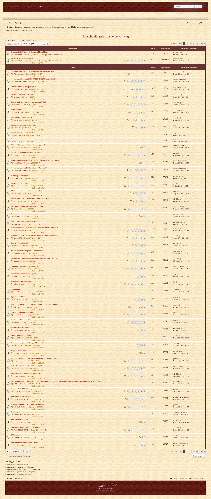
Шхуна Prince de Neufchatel (22, 133)
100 (144, 89)
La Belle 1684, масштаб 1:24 (22, 94)
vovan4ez (17, 120)
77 (138, 230)
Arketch (175, 297)
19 (144, 178)
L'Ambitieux (16, 110)
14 (144, 105)
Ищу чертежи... (17, 214)
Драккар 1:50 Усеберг (19, 297)
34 (138, 269)
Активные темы (26, 31)
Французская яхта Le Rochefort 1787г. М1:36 (29, 168)
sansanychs (176, 95)
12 (138, 105)
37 (138, 361)
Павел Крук (18, 391)
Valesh (16, 261)
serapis (16, 253)
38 (132, 81)
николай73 (18, 346)
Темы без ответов (12, 31)
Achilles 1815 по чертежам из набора (25, 373)
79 (144, 230)
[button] (180, 43)
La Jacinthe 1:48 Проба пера (22, 389)
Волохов (17, 299)
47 (144, 186)
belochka (17, 97)
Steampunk (15, 289)
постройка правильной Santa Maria (25, 153)
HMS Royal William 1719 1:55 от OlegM (26, 366)
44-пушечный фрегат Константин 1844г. (27, 191)
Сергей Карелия (178, 161)
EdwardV (176, 228)
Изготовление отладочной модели (24, 139)
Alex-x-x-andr (19, 74)
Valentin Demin (31, 40)
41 (141, 81)
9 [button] (201, 44)
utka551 (17, 307)
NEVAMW (18, 384)
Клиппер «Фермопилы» (20, 176)
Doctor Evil (18, 55)
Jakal (15, 128)
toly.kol (16, 322)
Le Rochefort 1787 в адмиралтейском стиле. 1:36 (30, 198)
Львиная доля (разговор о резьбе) (24, 266)
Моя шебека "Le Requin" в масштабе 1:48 (27, 251)
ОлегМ (16, 368)
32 (144, 61)
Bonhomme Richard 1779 (20, 320)
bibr (15, 284)
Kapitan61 (17, 353)
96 (132, 89)
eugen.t (16, 155)
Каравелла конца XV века (21, 335)
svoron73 (17, 112)
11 (135, 105)
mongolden (18, 135)
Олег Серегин (19, 186)
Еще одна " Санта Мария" (21, 396)
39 (135, 81)
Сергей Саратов (20, 89)
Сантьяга (176, 290)
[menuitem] (18, 23)
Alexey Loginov (178, 145)
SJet (15, 376)
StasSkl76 (176, 428)
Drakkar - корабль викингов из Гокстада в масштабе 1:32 (34, 258)
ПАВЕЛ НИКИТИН (21, 399)
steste (13, 141)
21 (138, 209)
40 (138, 81)
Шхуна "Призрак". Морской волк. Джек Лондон (30, 145)
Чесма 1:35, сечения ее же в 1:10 (24, 222)
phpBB (101, 486)
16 (135, 178)
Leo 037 (17, 338)
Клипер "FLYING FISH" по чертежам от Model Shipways (34, 235)
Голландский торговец (20, 412)
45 (138, 186)
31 (141, 61)
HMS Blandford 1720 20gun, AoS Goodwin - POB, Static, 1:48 (34, 228)
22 (141, 209)
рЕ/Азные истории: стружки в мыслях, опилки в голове (33, 71)
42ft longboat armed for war (21, 117)
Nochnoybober (16, 224)
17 (138, 178)
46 (141, 186)
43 (132, 186)
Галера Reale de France (20, 327)
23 (144, 209)
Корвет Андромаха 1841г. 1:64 (23, 125)
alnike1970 (18, 238)
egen (174, 184)
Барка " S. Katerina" (19, 351)
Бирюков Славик (179, 412)
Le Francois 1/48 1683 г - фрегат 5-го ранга (28, 206)
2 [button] (187, 44)
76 (135, 230)
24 (144, 284)
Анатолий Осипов (20, 82)
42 (144, 81)
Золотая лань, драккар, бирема (23, 87)
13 (141, 105)
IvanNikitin (18, 163)
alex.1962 (17, 246)
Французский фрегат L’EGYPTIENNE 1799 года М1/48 (33, 79)
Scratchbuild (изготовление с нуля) (105, 36)
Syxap (16, 209)
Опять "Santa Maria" (19, 243)
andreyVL (17, 105)
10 (144, 74)
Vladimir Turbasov (20, 407)
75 (132, 230)
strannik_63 (18, 217)
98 (137, 89)
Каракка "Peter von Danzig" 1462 (24, 281)
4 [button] (193, 44)
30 (138, 61)
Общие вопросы (55, 55)
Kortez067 (176, 251)
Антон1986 (18, 438)
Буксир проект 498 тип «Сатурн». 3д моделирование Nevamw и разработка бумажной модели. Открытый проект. (56, 381)
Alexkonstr (18, 330)
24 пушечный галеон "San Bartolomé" (26, 427)
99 (140, 89)
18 (141, 178)
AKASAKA (177, 176)
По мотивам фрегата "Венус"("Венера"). (27, 343)
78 (141, 230)
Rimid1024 (18, 148)
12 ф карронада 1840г (19, 420)
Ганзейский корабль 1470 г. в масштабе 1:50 (28, 102)
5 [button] (196, 44)
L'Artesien (15, 435)
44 (135, 186)
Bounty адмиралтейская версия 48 (24, 274)
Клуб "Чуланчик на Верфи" (22, 58)
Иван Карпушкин (20, 292)
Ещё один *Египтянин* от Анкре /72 (25, 443)
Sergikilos (17, 361)
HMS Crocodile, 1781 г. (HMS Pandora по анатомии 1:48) (33, 358)
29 (135, 61)
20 (135, 209)
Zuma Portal (108, 484)
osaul (174, 320)
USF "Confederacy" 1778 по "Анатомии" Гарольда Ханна (34, 304)
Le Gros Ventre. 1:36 (19, 183)
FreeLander (21, 40)
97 (135, 89)
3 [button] (190, 44)
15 (132, 178)
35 (141, 269)
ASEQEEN (18, 178)
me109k (175, 236)
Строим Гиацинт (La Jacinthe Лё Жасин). (27, 404)
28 (132, 61)
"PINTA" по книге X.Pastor (22, 312)
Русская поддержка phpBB (105, 488)
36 (144, 269)
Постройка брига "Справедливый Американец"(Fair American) (36, 160)
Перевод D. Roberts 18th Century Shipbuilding (29, 52)
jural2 (16, 276)
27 (132, 253)
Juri (15, 422)
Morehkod (176, 52)
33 (135, 269)
